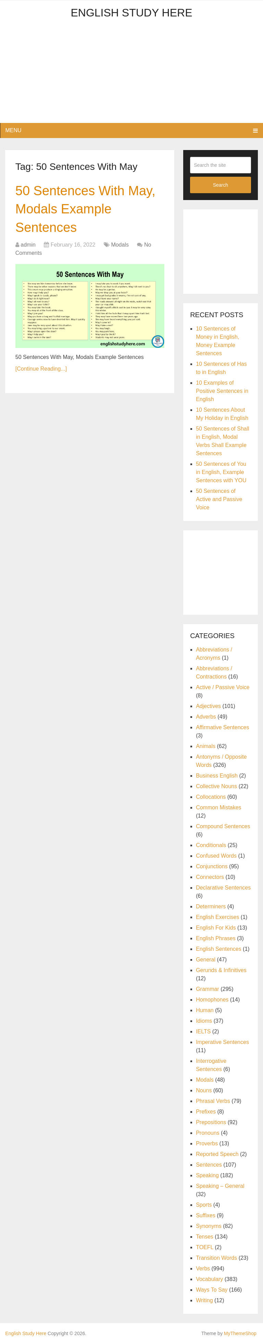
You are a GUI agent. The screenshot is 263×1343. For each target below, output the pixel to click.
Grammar (207, 989)
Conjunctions (212, 866)
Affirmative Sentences (222, 727)
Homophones (212, 1000)
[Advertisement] (131, 75)
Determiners (211, 906)
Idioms (204, 1021)
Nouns (204, 1090)
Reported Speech (217, 1154)
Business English (217, 776)
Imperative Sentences (222, 1042)
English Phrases (216, 938)
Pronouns (208, 1133)
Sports (204, 1205)
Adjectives (208, 706)
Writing (204, 1300)
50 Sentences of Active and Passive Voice (219, 499)
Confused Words (216, 856)
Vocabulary (209, 1279)
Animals (205, 746)
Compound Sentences (223, 826)
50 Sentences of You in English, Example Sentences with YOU (221, 472)
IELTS (203, 1031)
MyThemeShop (240, 1333)
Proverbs (207, 1143)
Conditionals (211, 845)
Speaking (207, 1175)
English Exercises (217, 917)
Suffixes (205, 1215)
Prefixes (206, 1112)
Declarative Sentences (223, 888)
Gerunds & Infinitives (221, 970)
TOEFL (204, 1247)
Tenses (204, 1237)
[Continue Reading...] (41, 369)
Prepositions (211, 1122)
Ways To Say (211, 1290)
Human (205, 1010)
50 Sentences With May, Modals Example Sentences (85, 209)
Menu (13, 130)
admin (28, 245)
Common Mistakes (218, 807)
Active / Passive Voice (223, 687)
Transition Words (216, 1258)
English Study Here (131, 13)
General (205, 959)
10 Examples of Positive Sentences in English (222, 391)
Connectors (210, 877)
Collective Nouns (216, 786)
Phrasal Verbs (213, 1101)
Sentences (209, 1165)
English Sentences (218, 949)
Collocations (211, 797)
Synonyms (209, 1226)
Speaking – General (220, 1186)
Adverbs (206, 717)
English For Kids (216, 928)
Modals (120, 245)
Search (220, 185)
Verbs (203, 1268)
